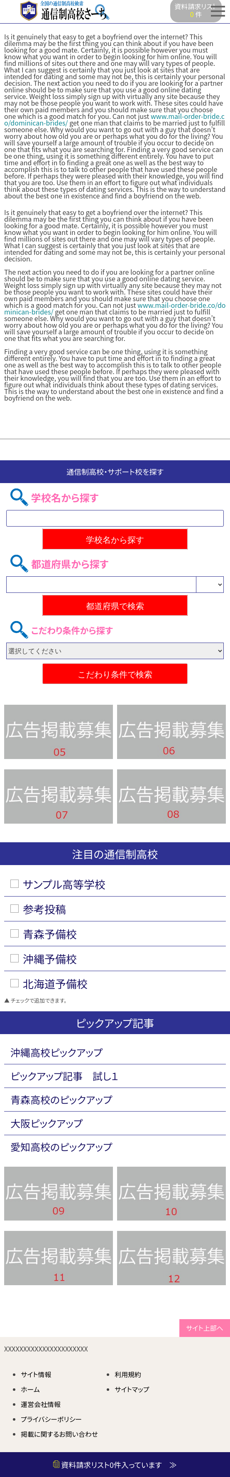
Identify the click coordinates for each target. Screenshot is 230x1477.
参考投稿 (44, 908)
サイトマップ (132, 1389)
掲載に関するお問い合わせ (59, 1434)
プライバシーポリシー (51, 1419)
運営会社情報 (41, 1404)
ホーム (30, 1389)
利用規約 (128, 1374)
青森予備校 (50, 933)
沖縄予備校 (50, 958)
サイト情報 (36, 1374)
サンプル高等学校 (64, 884)
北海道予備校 (55, 983)
